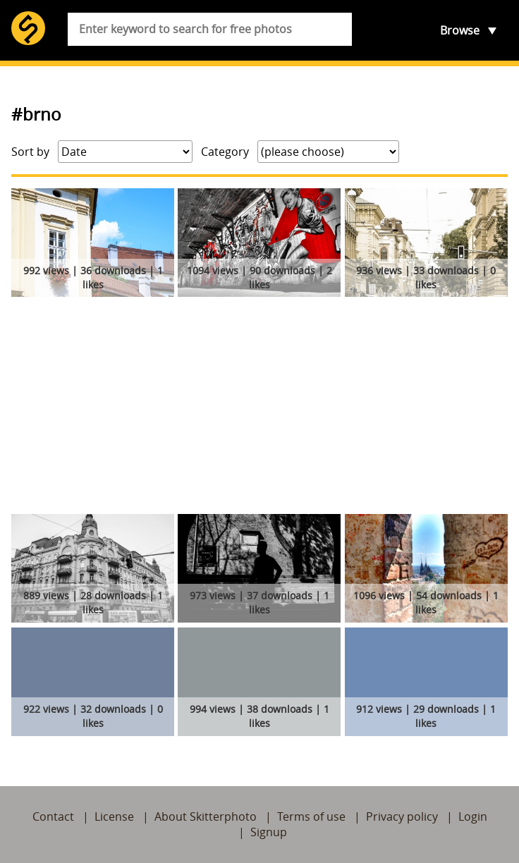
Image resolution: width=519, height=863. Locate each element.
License (114, 816)
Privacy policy (402, 816)
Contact (53, 816)
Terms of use (311, 816)
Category (225, 151)
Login (472, 816)
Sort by (30, 151)
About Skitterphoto (205, 816)
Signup (268, 832)
